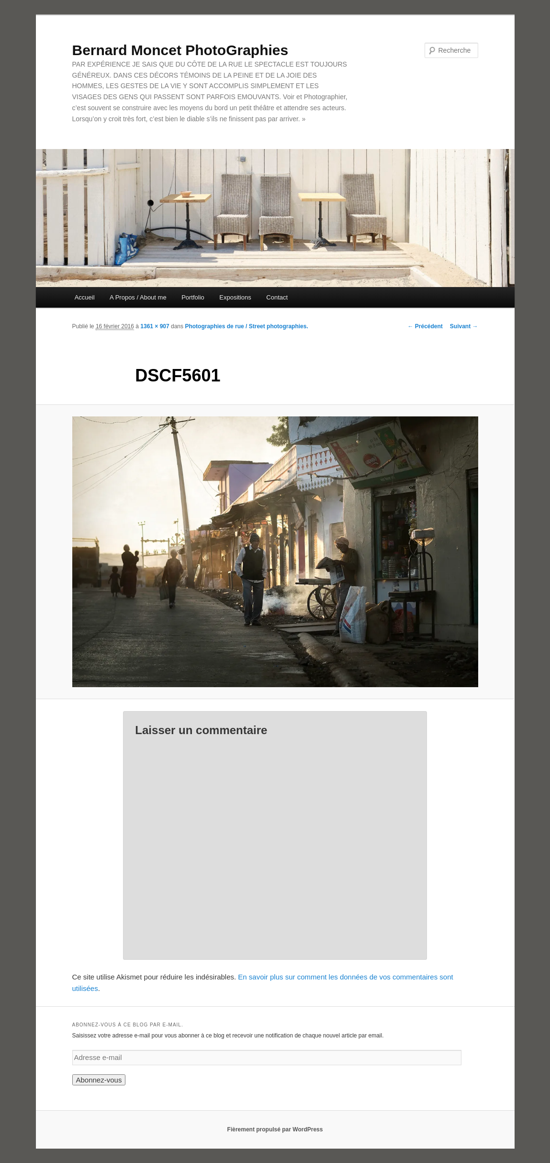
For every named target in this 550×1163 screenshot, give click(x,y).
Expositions (235, 297)
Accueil (85, 297)
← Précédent (424, 326)
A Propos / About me (138, 297)
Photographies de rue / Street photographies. (246, 326)
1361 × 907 (154, 326)
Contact (277, 297)
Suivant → (464, 326)
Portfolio (192, 297)
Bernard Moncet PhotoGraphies (180, 50)
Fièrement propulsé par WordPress (275, 1129)
